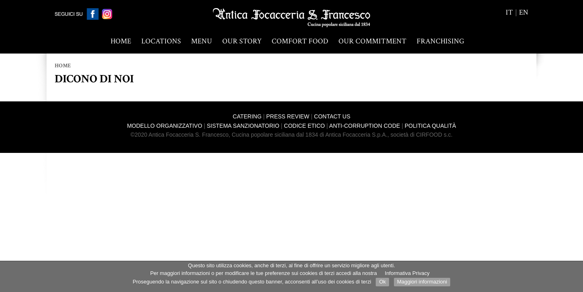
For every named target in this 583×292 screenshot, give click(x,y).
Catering (247, 116)
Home (121, 41)
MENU (201, 41)
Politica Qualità (430, 125)
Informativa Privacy (407, 273)
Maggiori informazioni (422, 282)
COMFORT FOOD (300, 41)
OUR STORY (242, 41)
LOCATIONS (161, 41)
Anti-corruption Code (364, 125)
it (509, 12)
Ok (382, 282)
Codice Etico (304, 125)
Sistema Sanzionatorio (243, 125)
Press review (288, 116)
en (523, 12)
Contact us (332, 116)
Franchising (440, 41)
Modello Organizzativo (164, 125)
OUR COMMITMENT (372, 41)
